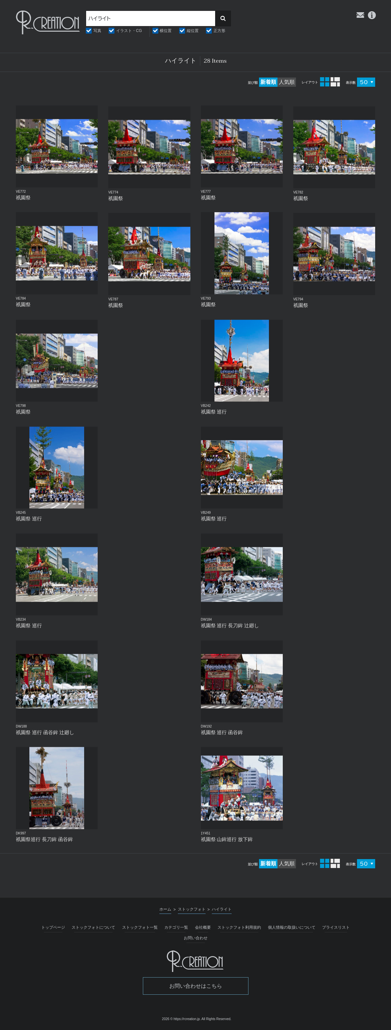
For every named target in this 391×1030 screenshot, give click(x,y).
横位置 (166, 30)
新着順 (268, 82)
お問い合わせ (196, 938)
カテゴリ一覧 (176, 927)
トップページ (53, 927)
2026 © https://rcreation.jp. (181, 1019)
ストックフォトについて (93, 927)
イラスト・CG (129, 30)
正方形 (219, 30)
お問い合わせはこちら (195, 986)
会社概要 (203, 927)
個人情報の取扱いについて (291, 927)
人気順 (287, 82)
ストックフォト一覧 (140, 927)
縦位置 (193, 30)
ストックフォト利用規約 (239, 927)
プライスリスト (336, 927)
